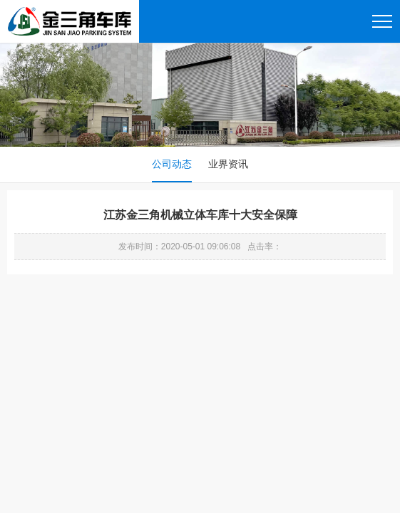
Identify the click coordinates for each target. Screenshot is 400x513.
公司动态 (172, 164)
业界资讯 (228, 164)
